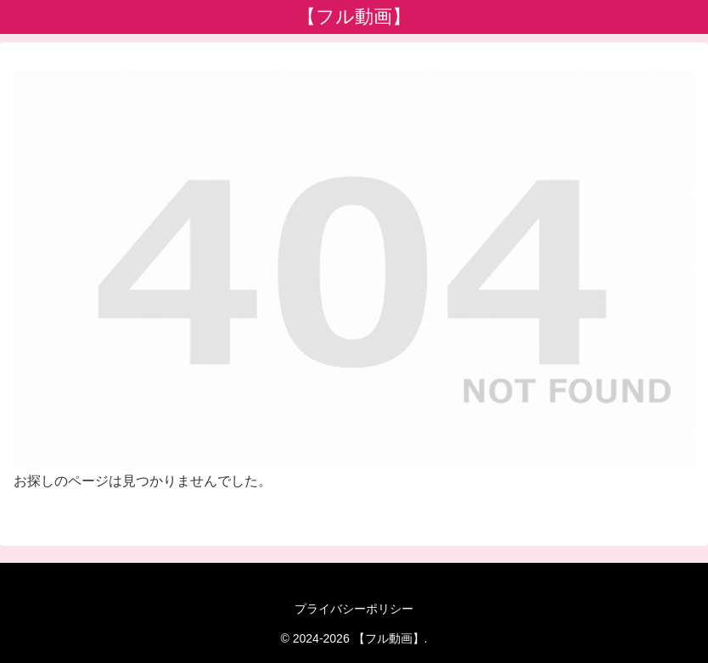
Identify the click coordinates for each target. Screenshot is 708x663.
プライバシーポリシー (354, 608)
